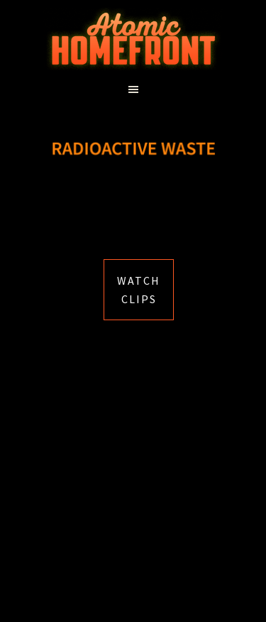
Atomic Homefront (133, 39)
